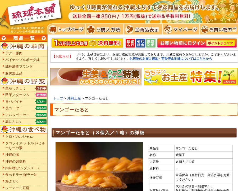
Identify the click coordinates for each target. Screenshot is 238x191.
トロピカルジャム (19, 136)
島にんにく (13, 122)
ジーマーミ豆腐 (17, 188)
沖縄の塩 (12, 155)
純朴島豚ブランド (19, 66)
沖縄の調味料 (15, 161)
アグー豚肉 (13, 53)
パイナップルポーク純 (22, 60)
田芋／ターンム (17, 95)
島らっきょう (15, 88)
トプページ (65, 29)
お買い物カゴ (218, 29)
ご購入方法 (103, 29)
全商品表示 (142, 29)
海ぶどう (12, 181)
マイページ (180, 29)
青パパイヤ (13, 101)
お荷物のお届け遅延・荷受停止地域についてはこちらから (171, 58)
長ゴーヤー (13, 108)
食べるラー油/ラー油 (21, 175)
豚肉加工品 (13, 73)
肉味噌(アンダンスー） (23, 168)
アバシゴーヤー (17, 115)
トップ (58, 98)
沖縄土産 (74, 98)
